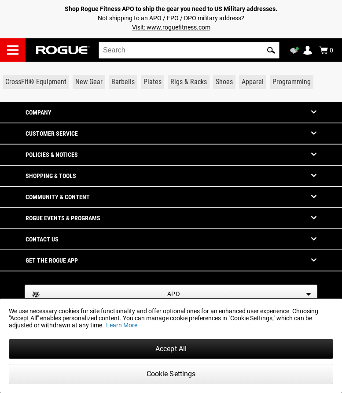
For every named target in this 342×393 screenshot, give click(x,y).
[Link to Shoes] (224, 82)
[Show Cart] (326, 50)
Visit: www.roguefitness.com (171, 27)
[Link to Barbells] (123, 82)
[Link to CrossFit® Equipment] (36, 82)
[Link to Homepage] (63, 50)
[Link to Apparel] (252, 82)
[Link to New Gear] (89, 82)
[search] (189, 50)
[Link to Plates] (152, 82)
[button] (271, 50)
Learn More (121, 325)
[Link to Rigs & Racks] (189, 82)
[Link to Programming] (291, 82)
